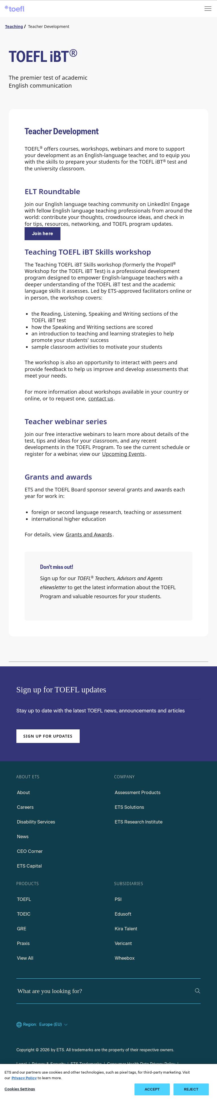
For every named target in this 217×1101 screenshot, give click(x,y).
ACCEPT (152, 1089)
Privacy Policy (24, 1078)
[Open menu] (208, 8)
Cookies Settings (20, 1089)
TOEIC (24, 914)
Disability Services (36, 822)
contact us (100, 398)
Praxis (23, 943)
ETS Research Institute (138, 822)
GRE (21, 928)
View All (25, 958)
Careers (25, 807)
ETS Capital (29, 866)
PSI (118, 899)
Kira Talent (126, 928)
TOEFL (24, 899)
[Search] (197, 991)
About (23, 792)
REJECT (191, 1089)
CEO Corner (30, 851)
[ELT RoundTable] (42, 233)
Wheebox (124, 958)
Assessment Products (137, 792)
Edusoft (123, 914)
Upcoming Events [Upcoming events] (123, 453)
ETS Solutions (129, 807)
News (23, 836)
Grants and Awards (89, 534)
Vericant (123, 943)
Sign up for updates (48, 736)
